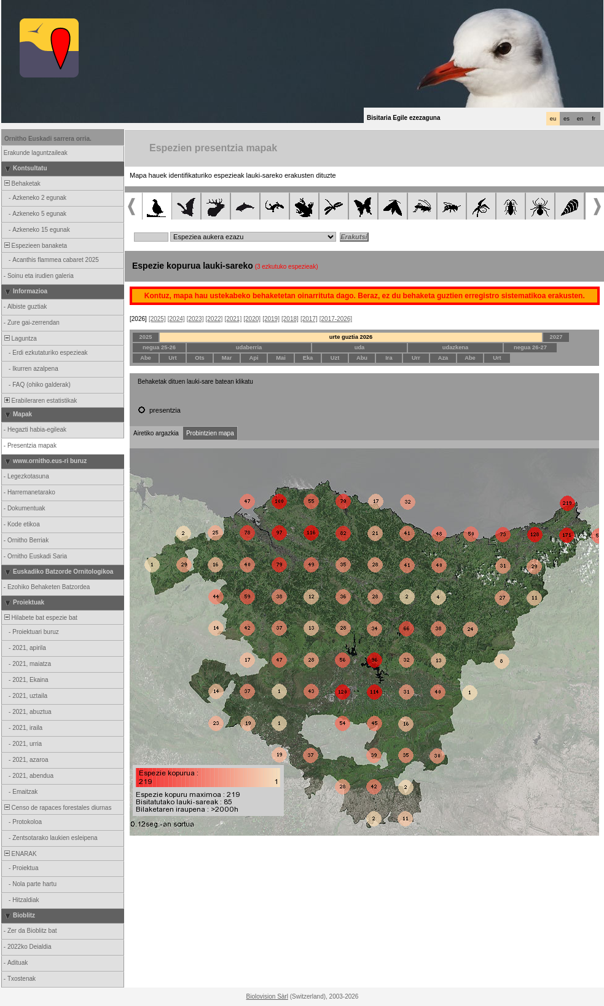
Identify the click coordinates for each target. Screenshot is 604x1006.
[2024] (176, 318)
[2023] (195, 318)
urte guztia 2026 (351, 337)
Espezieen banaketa (34, 245)
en (580, 119)
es (566, 119)
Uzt (335, 358)
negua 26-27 (530, 347)
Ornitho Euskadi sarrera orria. (48, 138)
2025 (145, 337)
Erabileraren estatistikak (39, 400)
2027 (556, 337)
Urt (172, 358)
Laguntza (19, 338)
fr (593, 119)
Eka (308, 358)
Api (253, 358)
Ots (200, 358)
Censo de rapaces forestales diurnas (56, 807)
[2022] (214, 318)
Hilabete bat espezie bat (39, 617)
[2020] (252, 318)
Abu (361, 358)
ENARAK (19, 853)
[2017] (309, 318)
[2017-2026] (336, 318)
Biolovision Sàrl (267, 996)
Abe (145, 358)
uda (360, 347)
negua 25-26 (159, 347)
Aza (443, 358)
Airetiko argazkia (156, 433)
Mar (227, 358)
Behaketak (21, 183)
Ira (388, 358)
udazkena (455, 347)
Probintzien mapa (210, 433)
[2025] (157, 318)
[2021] (232, 318)
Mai (281, 358)
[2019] (271, 318)
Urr (416, 358)
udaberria (249, 347)
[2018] (290, 318)
